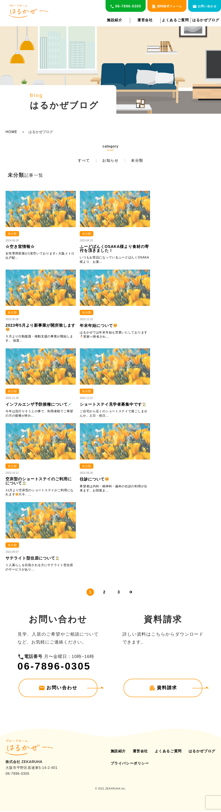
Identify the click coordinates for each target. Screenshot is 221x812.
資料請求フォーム (167, 6)
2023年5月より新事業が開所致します (40, 328)
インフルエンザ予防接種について (38, 405)
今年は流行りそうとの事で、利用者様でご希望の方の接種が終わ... (39, 415)
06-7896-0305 (125, 6)
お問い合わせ (205, 6)
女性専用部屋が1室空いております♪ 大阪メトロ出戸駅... (39, 257)
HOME (11, 132)
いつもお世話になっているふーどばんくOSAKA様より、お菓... (114, 261)
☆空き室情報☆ (19, 248)
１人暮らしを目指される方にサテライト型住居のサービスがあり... (39, 568)
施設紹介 (114, 20)
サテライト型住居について (32, 559)
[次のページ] (132, 593)
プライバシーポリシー (130, 764)
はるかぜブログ (205, 20)
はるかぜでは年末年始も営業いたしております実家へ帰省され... (113, 336)
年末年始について (98, 326)
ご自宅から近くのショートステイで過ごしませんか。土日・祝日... (113, 415)
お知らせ (110, 161)
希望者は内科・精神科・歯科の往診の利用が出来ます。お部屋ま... (113, 489)
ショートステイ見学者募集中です (113, 405)
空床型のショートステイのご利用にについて (38, 482)
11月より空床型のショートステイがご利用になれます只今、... (39, 493)
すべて (79, 161)
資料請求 (163, 689)
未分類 (140, 161)
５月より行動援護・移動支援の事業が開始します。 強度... (39, 340)
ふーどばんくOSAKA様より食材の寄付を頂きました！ (114, 250)
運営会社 (145, 20)
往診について (94, 480)
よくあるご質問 (175, 20)
